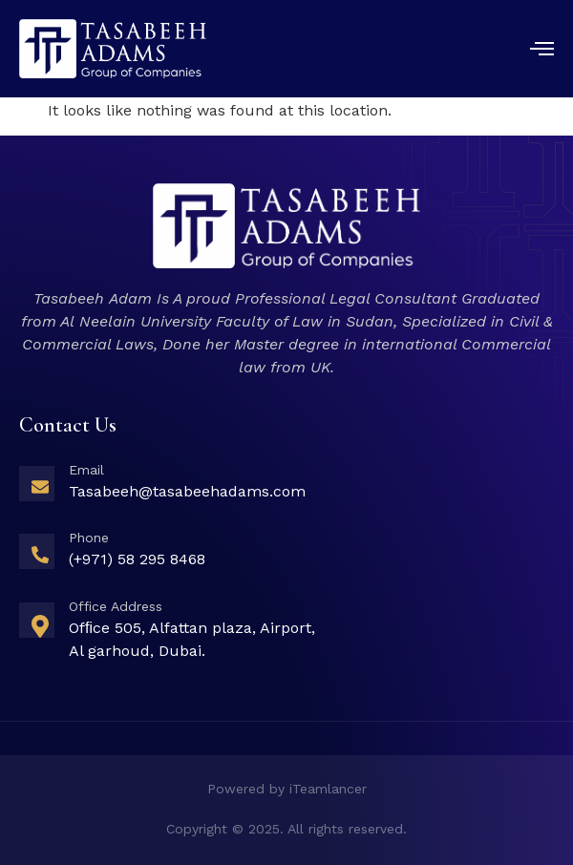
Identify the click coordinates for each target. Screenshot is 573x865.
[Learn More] (286, 488)
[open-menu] (542, 50)
